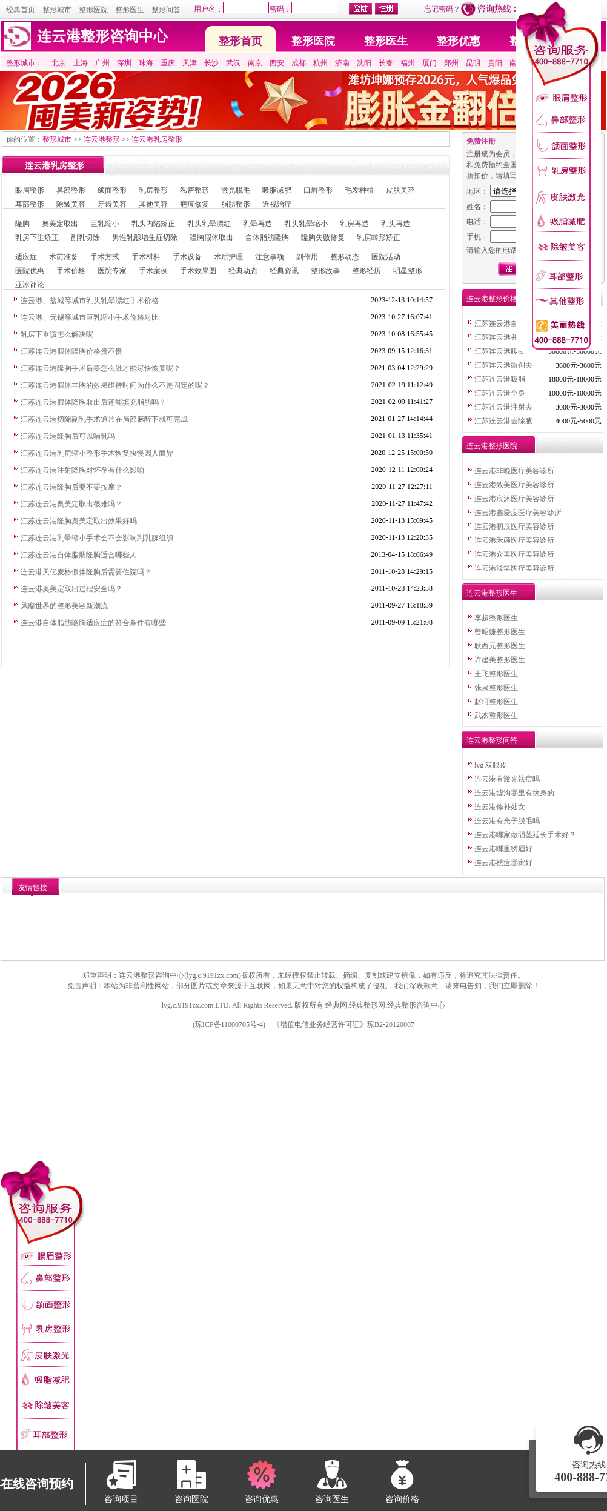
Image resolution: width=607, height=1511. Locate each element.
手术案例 (153, 271)
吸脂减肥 (276, 190)
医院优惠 (29, 271)
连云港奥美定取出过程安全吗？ (71, 589)
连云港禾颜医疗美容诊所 (514, 540)
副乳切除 (85, 237)
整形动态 (344, 257)
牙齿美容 (112, 204)
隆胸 (22, 223)
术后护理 (228, 257)
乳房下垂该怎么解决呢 (57, 334)
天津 (189, 63)
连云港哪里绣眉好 (503, 849)
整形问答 (166, 9)
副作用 (307, 257)
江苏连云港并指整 (503, 337)
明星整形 (407, 271)
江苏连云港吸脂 (499, 379)
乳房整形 (153, 190)
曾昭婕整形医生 (499, 632)
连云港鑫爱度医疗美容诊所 (518, 512)
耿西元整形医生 (499, 646)
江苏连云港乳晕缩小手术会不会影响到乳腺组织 (97, 538)
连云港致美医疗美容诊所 (514, 484)
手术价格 (70, 271)
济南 (342, 63)
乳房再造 (354, 223)
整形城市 (56, 9)
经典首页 (20, 9)
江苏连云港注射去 (503, 407)
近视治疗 (276, 204)
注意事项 (269, 257)
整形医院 (93, 9)
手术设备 (187, 257)
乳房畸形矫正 (378, 237)
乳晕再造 (257, 223)
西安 (277, 63)
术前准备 (63, 257)
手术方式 (104, 257)
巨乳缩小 (104, 223)
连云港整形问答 (491, 740)
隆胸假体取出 (211, 237)
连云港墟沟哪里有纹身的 (514, 793)
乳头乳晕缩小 (306, 223)
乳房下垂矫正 (37, 237)
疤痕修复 (194, 204)
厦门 (429, 63)
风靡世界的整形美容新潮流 (64, 606)
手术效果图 (198, 271)
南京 (255, 63)
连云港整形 (102, 139)
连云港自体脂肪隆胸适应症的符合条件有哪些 (93, 623)
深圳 (124, 63)
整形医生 (129, 9)
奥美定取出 (60, 223)
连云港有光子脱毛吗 (507, 821)
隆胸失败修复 (323, 237)
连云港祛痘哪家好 (503, 862)
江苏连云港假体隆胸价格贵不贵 (71, 351)
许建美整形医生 (499, 660)
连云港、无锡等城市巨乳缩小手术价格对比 (90, 317)
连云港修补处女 (499, 807)
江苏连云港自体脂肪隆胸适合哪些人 (79, 555)
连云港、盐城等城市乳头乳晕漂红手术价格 (90, 300)
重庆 (168, 63)
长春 (386, 63)
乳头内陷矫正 (153, 223)
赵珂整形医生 (496, 701)
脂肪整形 (235, 204)
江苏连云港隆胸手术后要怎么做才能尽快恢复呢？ (101, 368)
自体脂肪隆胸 (267, 237)
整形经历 (366, 271)
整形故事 (325, 271)
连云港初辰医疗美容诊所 (514, 526)
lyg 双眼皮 (490, 765)
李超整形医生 (496, 618)
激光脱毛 (235, 190)
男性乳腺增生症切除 (144, 237)
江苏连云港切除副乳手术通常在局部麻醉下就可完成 (104, 419)
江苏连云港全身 (499, 393)
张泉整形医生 (496, 687)
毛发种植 (359, 190)
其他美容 (153, 204)
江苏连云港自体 (499, 323)
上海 (80, 63)
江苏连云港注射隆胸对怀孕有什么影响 (82, 470)
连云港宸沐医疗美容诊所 (514, 498)
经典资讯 (284, 271)
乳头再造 (395, 223)
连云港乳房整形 (156, 139)
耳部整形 (29, 204)
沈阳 (364, 63)
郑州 (451, 63)
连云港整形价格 (491, 298)
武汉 (233, 63)
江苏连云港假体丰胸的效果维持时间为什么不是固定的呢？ (115, 385)
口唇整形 (318, 190)
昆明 (473, 63)
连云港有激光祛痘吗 (507, 779)
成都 (298, 63)
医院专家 (112, 271)
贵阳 (495, 63)
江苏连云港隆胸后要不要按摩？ (71, 487)
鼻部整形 (70, 190)
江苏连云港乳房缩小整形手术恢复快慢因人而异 (97, 453)
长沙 (211, 63)
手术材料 (146, 257)
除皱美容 (70, 204)
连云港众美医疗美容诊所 (514, 554)
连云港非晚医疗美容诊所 (514, 471)
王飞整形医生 (496, 673)
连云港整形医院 (491, 446)
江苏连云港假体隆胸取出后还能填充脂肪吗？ (93, 402)
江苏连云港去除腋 (503, 421)
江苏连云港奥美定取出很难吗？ (71, 504)
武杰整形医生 (496, 715)
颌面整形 (112, 190)
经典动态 (242, 271)
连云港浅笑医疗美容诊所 (514, 568)
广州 (102, 63)
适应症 (26, 257)
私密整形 (194, 190)
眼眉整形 (29, 190)
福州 (407, 63)
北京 (58, 63)
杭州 (320, 63)
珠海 (146, 63)
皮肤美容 (400, 190)
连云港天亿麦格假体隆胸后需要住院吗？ (86, 572)
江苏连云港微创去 (503, 365)
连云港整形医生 (491, 593)
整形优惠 (458, 41)
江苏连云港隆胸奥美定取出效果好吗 (79, 521)
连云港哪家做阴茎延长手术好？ (525, 835)
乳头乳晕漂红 (209, 223)
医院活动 (385, 257)
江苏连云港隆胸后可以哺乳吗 (68, 436)
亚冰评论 (29, 285)
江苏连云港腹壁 (499, 351)
